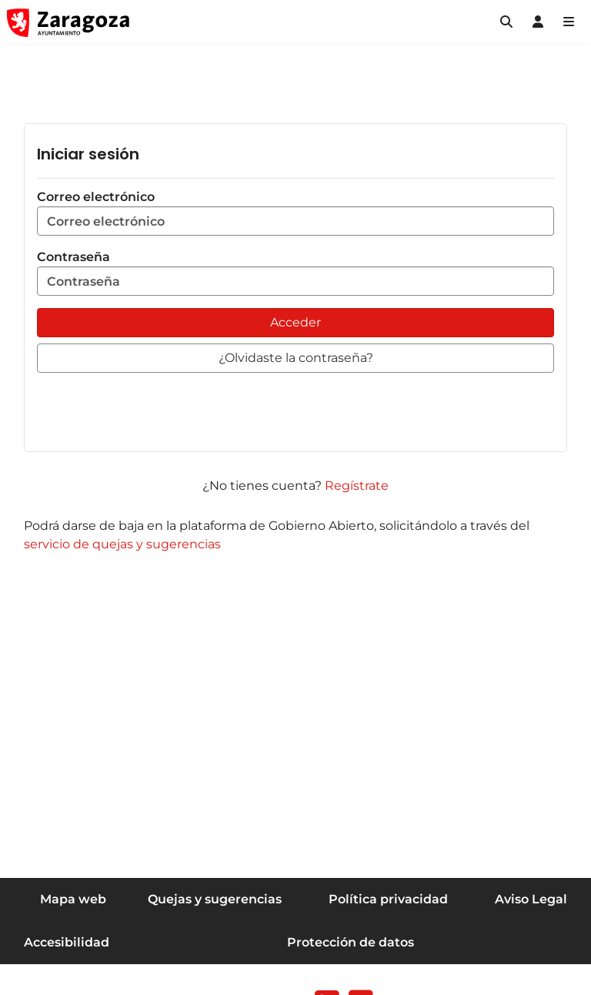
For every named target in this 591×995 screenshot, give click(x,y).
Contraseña (295, 273)
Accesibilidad (66, 942)
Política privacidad (388, 899)
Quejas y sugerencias (215, 899)
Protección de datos (350, 942)
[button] (506, 22)
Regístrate (357, 485)
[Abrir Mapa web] (568, 22)
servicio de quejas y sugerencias (122, 544)
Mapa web (73, 899)
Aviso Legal (531, 899)
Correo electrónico (295, 212)
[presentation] (154, 409)
